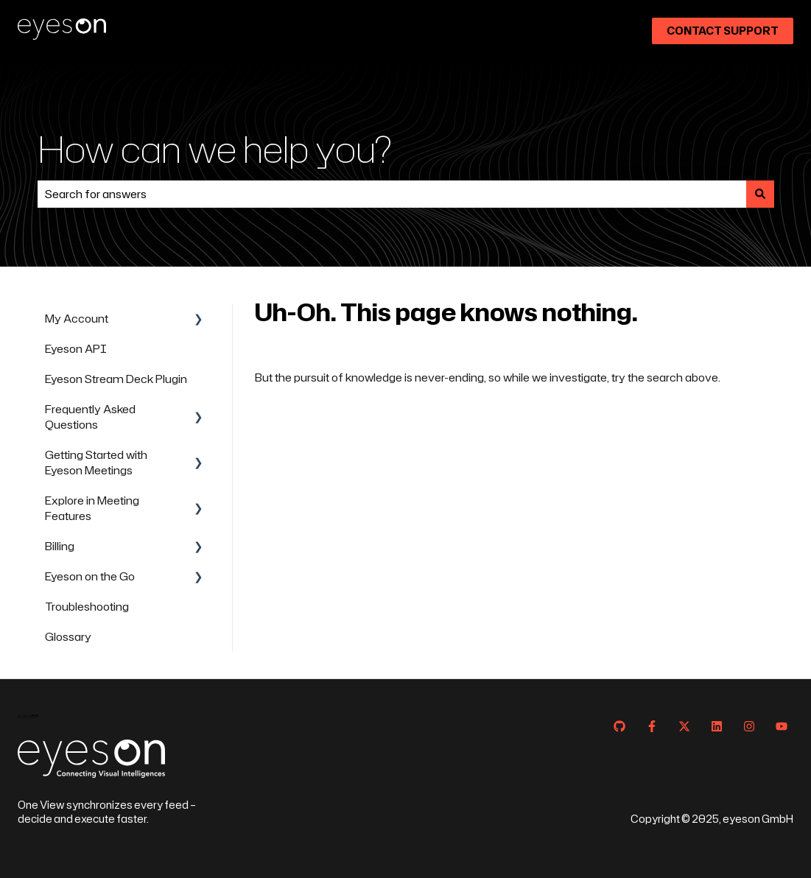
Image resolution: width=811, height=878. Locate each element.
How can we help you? (215, 148)
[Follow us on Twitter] (684, 726)
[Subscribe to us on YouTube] (781, 726)
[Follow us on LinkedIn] (717, 726)
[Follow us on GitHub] (619, 726)
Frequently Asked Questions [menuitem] (90, 416)
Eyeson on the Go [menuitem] (90, 576)
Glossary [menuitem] (68, 637)
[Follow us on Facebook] (652, 726)
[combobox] (392, 194)
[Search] (760, 194)
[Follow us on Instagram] (749, 726)
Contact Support (723, 31)
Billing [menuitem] (59, 546)
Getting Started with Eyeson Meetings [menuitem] (96, 462)
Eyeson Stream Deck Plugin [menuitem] (116, 379)
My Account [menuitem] (76, 318)
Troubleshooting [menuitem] (87, 606)
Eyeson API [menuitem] (76, 349)
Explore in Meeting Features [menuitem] (92, 508)
